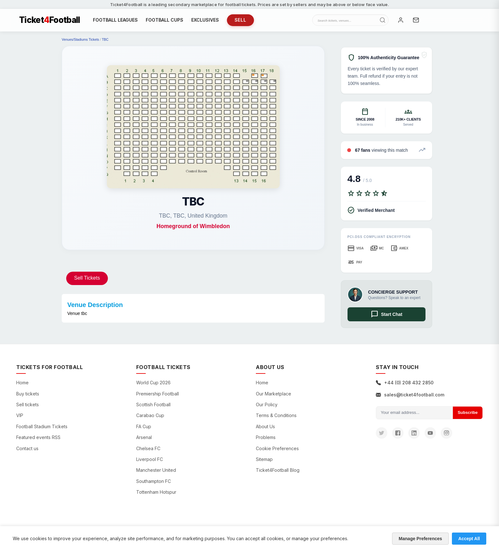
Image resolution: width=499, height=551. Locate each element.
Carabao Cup (150, 418)
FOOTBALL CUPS (164, 21)
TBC (105, 43)
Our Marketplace (273, 396)
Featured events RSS (38, 440)
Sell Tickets (87, 281)
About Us (265, 429)
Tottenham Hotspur (156, 495)
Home (22, 385)
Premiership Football (157, 396)
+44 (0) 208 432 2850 (404, 385)
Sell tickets (27, 407)
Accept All (469, 538)
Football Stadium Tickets (41, 429)
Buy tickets (27, 396)
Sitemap (264, 462)
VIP (19, 418)
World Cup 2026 (153, 385)
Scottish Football (153, 407)
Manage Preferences (420, 538)
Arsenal (144, 440)
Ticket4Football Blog (277, 473)
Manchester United (156, 473)
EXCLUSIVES (205, 21)
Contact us (27, 451)
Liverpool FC (149, 462)
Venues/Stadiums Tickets (80, 43)
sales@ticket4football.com (410, 397)
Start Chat (386, 317)
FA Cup (143, 429)
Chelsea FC (148, 451)
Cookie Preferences (277, 451)
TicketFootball (49, 21)
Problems (266, 440)
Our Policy (267, 407)
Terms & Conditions (276, 418)
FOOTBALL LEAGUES (115, 21)
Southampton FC (153, 484)
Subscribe (468, 415)
